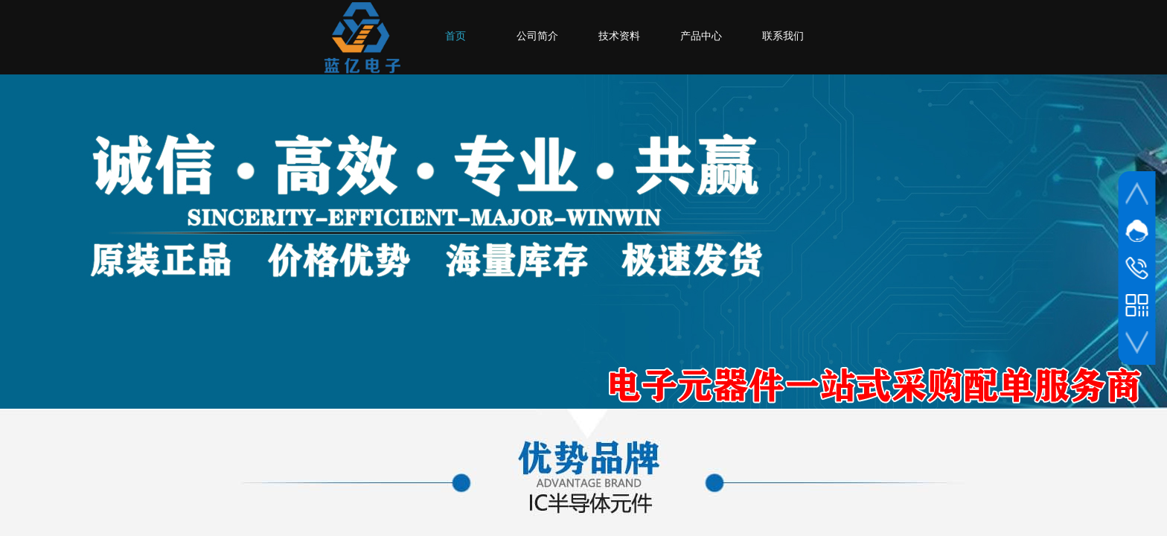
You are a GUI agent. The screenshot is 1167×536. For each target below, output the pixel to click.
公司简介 (537, 36)
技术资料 (619, 36)
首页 (455, 36)
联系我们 (783, 36)
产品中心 (701, 36)
